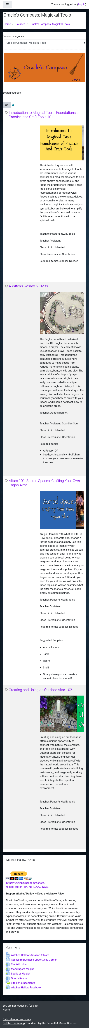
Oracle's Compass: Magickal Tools (50, 24)
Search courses (12, 92)
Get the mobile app (14, 1023)
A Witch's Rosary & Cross (28, 286)
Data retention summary (17, 1019)
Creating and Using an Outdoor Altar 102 (40, 690)
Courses (20, 24)
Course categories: (14, 36)
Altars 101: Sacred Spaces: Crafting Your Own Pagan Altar (44, 483)
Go (6, 105)
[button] (13, 105)
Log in (81, 4)
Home (7, 24)
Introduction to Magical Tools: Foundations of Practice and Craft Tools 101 (44, 115)
